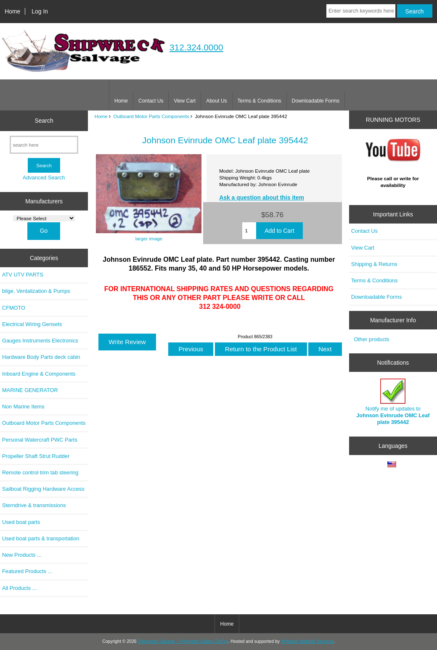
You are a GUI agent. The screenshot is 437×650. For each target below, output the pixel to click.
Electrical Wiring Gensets (32, 324)
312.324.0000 (196, 47)
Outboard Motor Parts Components (151, 116)
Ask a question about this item (261, 197)
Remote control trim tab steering (40, 472)
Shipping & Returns (374, 264)
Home (12, 11)
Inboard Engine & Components (38, 374)
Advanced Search (44, 177)
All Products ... (19, 588)
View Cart (185, 101)
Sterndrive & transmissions (34, 505)
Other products (371, 339)
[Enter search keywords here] (360, 11)
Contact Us (150, 101)
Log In (40, 11)
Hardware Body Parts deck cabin (41, 357)
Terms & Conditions (259, 101)
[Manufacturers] (44, 218)
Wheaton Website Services (307, 641)
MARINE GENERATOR (30, 390)
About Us (216, 101)
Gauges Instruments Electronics (40, 340)
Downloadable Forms (315, 101)
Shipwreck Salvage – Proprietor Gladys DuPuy (183, 641)
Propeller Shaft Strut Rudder (35, 456)
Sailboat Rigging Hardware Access (43, 489)
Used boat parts (21, 522)
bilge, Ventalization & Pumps (36, 291)
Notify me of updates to (392, 402)
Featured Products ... (27, 571)
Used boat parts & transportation (40, 538)
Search (44, 120)
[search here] (44, 145)
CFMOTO (13, 308)
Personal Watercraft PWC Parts (39, 440)
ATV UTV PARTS (22, 274)
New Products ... (22, 555)
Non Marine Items (23, 406)
